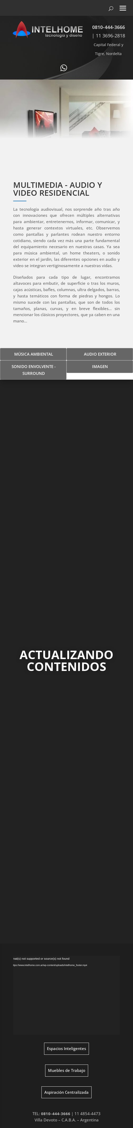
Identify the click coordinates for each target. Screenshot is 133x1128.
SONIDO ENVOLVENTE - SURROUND (34, 370)
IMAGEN (100, 366)
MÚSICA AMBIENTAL (33, 354)
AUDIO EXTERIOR (100, 354)
